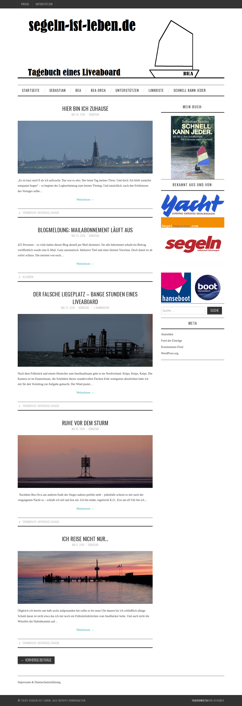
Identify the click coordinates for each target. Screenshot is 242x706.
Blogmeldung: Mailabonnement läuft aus (85, 230)
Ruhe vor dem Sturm (85, 423)
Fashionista (200, 700)
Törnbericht (29, 213)
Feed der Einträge (171, 340)
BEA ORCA (98, 90)
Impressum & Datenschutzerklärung (39, 682)
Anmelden (167, 334)
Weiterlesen (85, 199)
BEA (78, 90)
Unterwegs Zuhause (48, 213)
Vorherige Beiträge (36, 660)
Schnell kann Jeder (189, 90)
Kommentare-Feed (172, 347)
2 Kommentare (101, 308)
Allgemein (28, 277)
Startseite (31, 90)
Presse (25, 4)
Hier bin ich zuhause (85, 108)
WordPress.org (169, 353)
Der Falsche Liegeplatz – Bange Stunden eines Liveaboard (85, 297)
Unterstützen (44, 4)
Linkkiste (156, 90)
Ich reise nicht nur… (85, 539)
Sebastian (57, 90)
